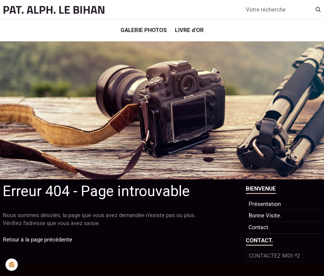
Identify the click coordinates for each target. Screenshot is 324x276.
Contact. (259, 227)
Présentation (265, 204)
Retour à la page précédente (37, 239)
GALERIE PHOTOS (144, 30)
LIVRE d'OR (189, 30)
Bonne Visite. (265, 215)
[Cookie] (11, 264)
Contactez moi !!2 (274, 255)
